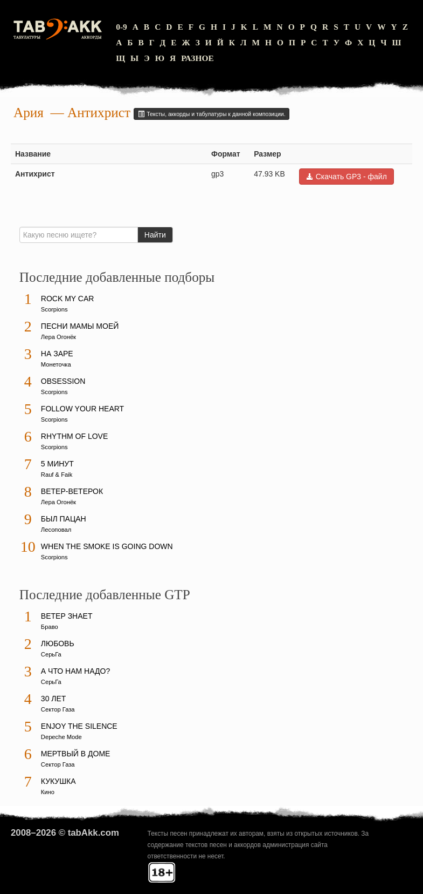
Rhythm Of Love (74, 436)
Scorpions (54, 309)
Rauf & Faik (56, 474)
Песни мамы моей (80, 326)
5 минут (57, 463)
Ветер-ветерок (72, 491)
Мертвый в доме (75, 753)
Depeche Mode (61, 737)
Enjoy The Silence (79, 726)
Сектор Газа (58, 709)
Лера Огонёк (58, 337)
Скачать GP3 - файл (346, 176)
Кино (47, 792)
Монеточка (56, 364)
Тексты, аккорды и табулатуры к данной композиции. (211, 114)
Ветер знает (67, 616)
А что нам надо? (75, 671)
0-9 (121, 26)
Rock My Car (67, 298)
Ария (28, 112)
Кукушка (58, 781)
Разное (197, 58)
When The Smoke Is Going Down (107, 546)
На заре (57, 353)
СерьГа (51, 654)
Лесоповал (56, 529)
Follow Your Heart (82, 408)
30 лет (53, 698)
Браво (49, 627)
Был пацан (63, 518)
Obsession (63, 381)
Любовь (57, 643)
